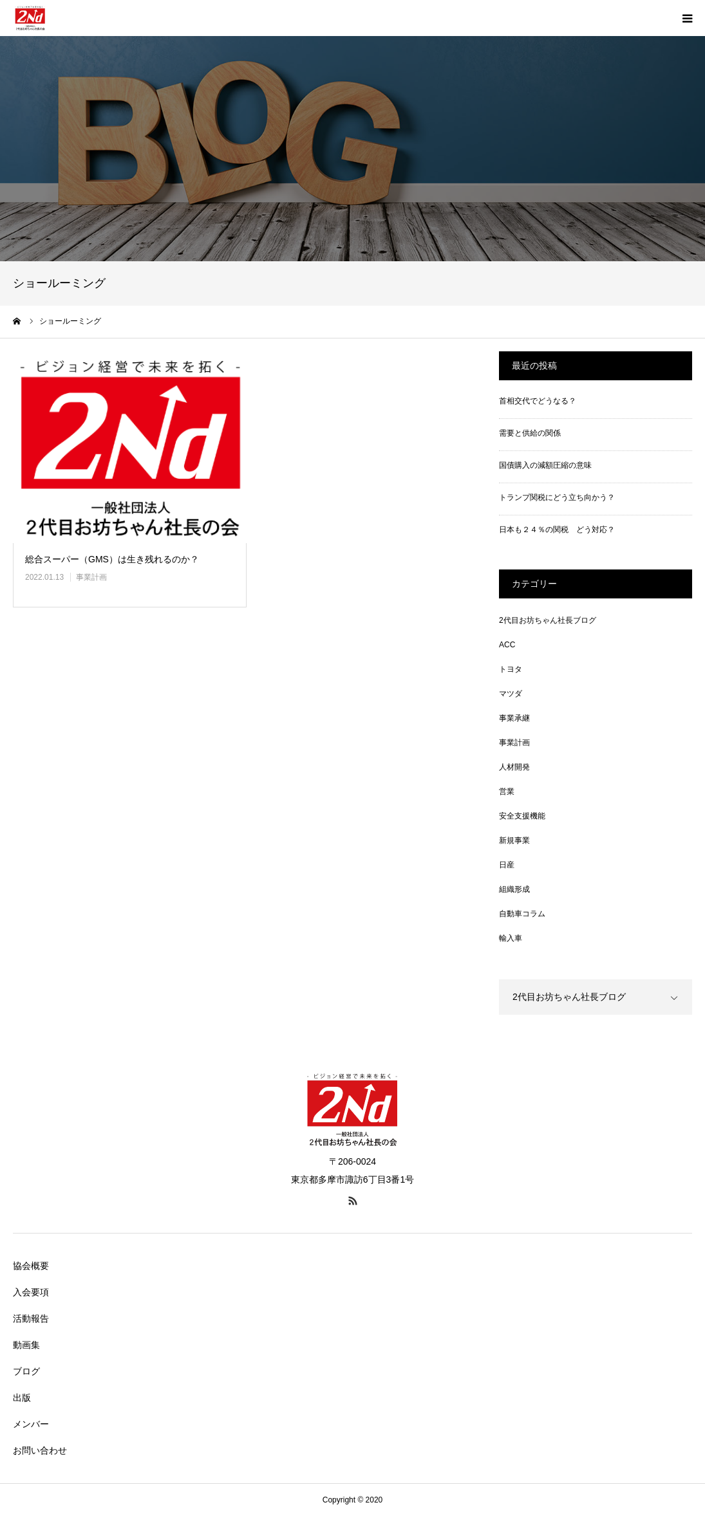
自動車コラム (522, 913)
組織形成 (514, 889)
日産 (506, 864)
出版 (22, 1397)
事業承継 (514, 718)
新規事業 (514, 840)
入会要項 (31, 1292)
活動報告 (31, 1318)
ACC (507, 644)
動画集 (26, 1345)
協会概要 (31, 1266)
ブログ (26, 1371)
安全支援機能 (522, 815)
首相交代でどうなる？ (537, 400)
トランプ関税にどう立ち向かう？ (557, 497)
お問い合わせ (40, 1450)
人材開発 (514, 767)
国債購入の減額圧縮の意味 (545, 465)
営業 (506, 791)
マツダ (510, 693)
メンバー (31, 1424)
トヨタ (510, 669)
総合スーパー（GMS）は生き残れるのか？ (112, 559)
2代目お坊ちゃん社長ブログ (547, 620)
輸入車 (510, 938)
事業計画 (91, 577)
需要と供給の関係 (530, 433)
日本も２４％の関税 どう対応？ (557, 529)
